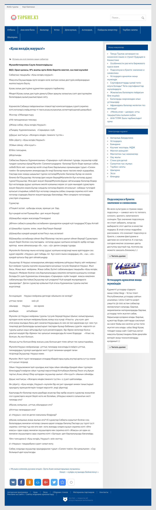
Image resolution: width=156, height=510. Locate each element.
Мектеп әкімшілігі (119, 151)
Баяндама (115, 144)
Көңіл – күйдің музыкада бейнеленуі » (79, 472)
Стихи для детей (118, 160)
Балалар (44, 30)
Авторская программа (17, 492)
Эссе (112, 173)
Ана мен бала (28, 30)
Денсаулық (70, 30)
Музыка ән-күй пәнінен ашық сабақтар (30, 59)
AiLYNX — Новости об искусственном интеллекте (81, 499)
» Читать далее (117, 256)
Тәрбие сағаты (130, 30)
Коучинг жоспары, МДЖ (122, 147)
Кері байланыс (28, 7)
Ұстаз (57, 30)
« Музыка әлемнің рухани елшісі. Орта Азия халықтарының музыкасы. (44, 469)
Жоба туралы (12, 7)
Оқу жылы (115, 157)
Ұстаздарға (116, 141)
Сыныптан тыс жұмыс (121, 163)
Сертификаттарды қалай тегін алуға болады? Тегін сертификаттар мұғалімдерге (125, 86)
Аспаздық (87, 30)
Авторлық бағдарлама (121, 138)
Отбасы (11, 30)
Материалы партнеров (83, 492)
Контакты (104, 492)
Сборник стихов (60, 492)
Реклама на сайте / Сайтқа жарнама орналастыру (30, 494)
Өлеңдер (114, 176)
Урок (35, 492)
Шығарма (12, 37)
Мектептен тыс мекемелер (124, 154)
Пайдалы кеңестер (107, 30)
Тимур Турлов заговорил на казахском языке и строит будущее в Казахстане (126, 57)
